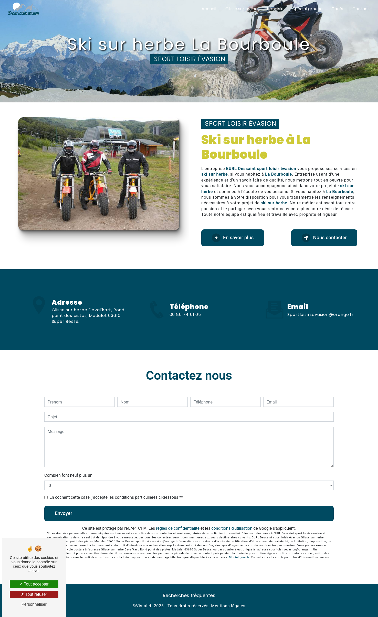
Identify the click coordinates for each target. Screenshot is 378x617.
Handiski (275, 9)
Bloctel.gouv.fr (239, 557)
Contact (360, 9)
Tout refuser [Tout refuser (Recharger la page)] (34, 594)
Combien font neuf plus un (68, 475)
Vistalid (143, 605)
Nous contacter (324, 237)
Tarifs (337, 9)
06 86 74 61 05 (185, 319)
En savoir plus (233, 237)
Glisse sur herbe (241, 9)
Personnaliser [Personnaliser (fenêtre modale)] (34, 604)
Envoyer (63, 513)
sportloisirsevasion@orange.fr (320, 310)
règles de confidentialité (178, 528)
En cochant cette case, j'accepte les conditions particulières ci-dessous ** (116, 497)
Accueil (209, 9)
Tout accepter (33, 584)
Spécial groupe (307, 9)
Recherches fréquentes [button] (189, 595)
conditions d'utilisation (231, 528)
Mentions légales (228, 605)
